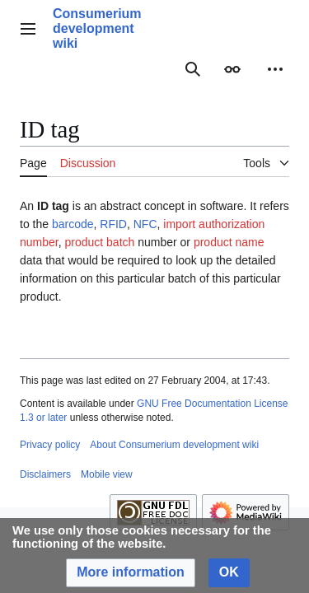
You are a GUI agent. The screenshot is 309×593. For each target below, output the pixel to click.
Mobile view (107, 474)
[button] (130, 572)
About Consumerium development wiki (174, 445)
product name (229, 242)
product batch (99, 242)
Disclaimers (45, 474)
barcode (73, 224)
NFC (145, 224)
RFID (113, 224)
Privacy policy (50, 445)
